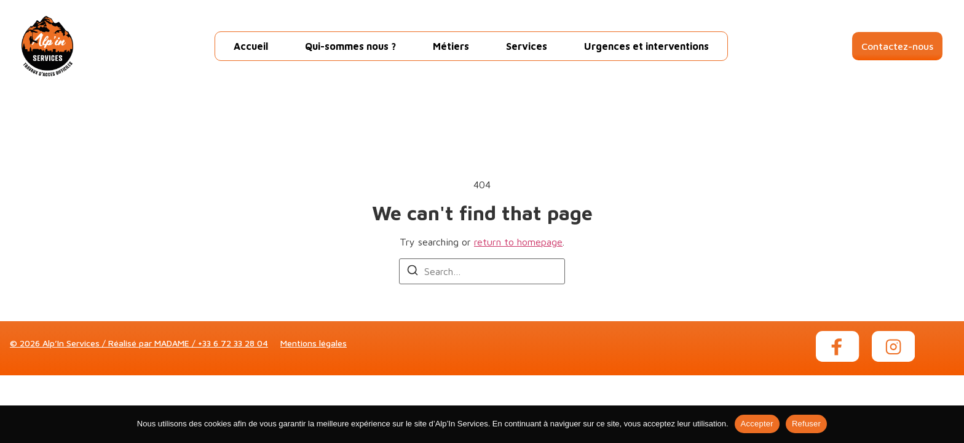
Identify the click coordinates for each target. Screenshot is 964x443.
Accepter (757, 423)
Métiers (451, 46)
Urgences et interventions (646, 46)
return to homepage (518, 241)
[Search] (413, 272)
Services (526, 46)
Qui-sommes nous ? (350, 46)
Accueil (251, 46)
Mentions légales (313, 343)
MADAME (171, 343)
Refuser (806, 423)
